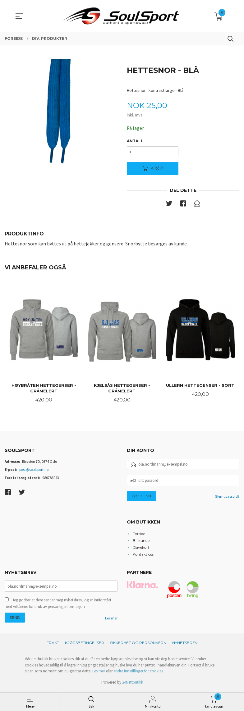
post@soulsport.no (33, 471)
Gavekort (141, 548)
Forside (139, 535)
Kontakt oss (143, 555)
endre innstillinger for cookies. (139, 673)
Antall (135, 141)
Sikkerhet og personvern (138, 644)
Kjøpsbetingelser (84, 644)
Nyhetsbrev (184, 644)
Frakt (53, 644)
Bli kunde (141, 541)
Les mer (111, 620)
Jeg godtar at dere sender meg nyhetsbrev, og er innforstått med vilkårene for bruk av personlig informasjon (58, 605)
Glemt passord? (227, 497)
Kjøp (152, 169)
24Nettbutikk (132, 684)
